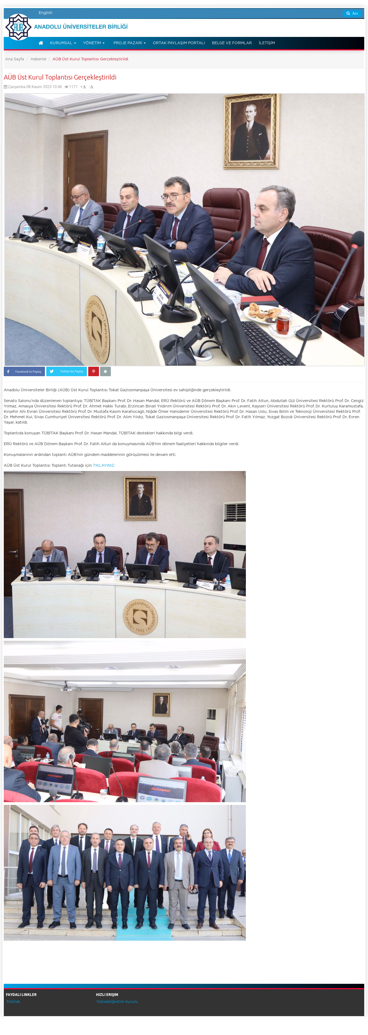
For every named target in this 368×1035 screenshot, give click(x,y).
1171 (71, 87)
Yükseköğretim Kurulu (116, 1002)
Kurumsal (63, 43)
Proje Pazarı (130, 43)
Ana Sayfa (14, 59)
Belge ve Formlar (232, 43)
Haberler (39, 59)
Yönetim (94, 43)
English (45, 13)
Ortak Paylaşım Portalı (179, 43)
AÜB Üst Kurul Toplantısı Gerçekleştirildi (60, 77)
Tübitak (12, 1002)
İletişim (267, 43)
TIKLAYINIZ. (104, 466)
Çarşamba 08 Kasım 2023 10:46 (33, 87)
